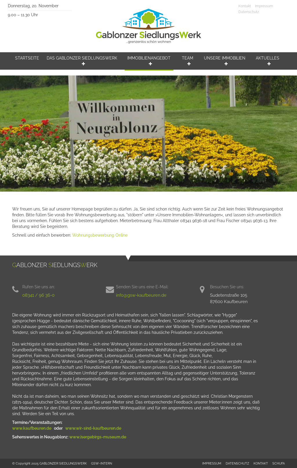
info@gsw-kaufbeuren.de (141, 295)
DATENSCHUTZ (237, 463)
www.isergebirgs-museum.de (97, 437)
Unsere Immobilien (224, 61)
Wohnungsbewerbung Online (100, 235)
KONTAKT (260, 463)
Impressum (264, 6)
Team (187, 61)
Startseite (27, 58)
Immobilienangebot (149, 61)
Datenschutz (248, 12)
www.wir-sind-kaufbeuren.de (93, 428)
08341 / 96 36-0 (38, 295)
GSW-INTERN (101, 463)
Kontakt (244, 6)
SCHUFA (278, 463)
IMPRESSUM (211, 463)
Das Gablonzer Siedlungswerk (82, 61)
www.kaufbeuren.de (32, 428)
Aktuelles (267, 61)
